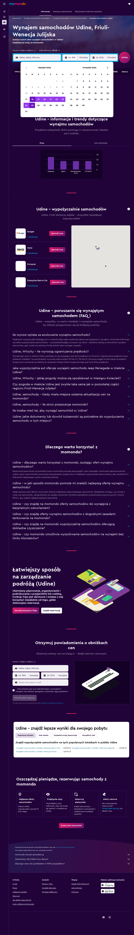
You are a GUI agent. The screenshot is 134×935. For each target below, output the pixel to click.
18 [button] (32, 99)
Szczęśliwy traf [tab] (88, 735)
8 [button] (56, 87)
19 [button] (38, 99)
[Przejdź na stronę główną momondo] (17, 4)
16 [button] (63, 93)
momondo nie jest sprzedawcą (72, 854)
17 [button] (26, 99)
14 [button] (51, 93)
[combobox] (24, 50)
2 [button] (62, 81)
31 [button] (26, 111)
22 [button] (57, 99)
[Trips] (4, 29)
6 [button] (44, 87)
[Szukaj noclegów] (4, 16)
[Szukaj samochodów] (4, 22)
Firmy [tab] (42, 143)
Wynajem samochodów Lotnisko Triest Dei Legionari (93, 748)
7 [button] (50, 87)
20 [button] (44, 99)
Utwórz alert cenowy (110, 808)
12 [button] (38, 93)
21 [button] (51, 99)
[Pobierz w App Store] (107, 891)
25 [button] (32, 105)
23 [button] (63, 99)
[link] (57, 233)
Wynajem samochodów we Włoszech (37, 18)
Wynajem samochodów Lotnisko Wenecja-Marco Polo (38, 748)
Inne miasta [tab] (43, 735)
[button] (4, 4)
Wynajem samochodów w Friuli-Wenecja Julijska (69, 18)
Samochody (17, 18)
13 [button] (45, 93)
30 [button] (63, 105)
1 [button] (56, 81)
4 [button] (32, 87)
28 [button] (50, 105)
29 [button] (57, 105)
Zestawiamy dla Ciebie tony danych (72, 859)
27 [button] (44, 105)
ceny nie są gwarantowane (65, 847)
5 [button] (38, 87)
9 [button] (62, 87)
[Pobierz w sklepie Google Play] (107, 885)
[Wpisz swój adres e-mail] (43, 682)
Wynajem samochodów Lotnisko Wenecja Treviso (36, 752)
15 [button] (57, 93)
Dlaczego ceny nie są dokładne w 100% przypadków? (72, 863)
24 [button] (26, 105)
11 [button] (32, 93)
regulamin (43, 703)
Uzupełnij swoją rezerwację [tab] (65, 735)
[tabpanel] (71, 167)
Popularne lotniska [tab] (25, 735)
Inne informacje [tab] (100, 143)
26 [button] (38, 105)
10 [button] (26, 93)
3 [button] (26, 87)
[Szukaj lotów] (4, 11)
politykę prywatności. (56, 703)
